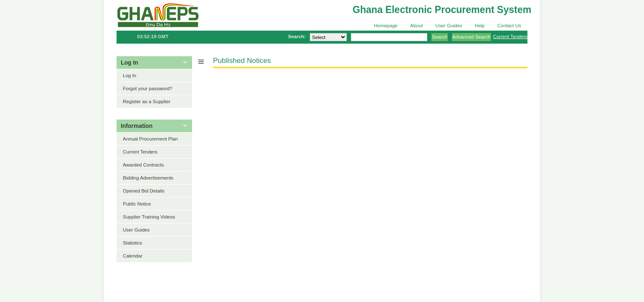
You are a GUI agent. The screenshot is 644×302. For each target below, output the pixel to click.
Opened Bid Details (143, 190)
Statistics (132, 242)
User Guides (448, 25)
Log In (129, 75)
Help (480, 25)
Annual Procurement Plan (150, 138)
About (416, 25)
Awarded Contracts (143, 164)
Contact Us (509, 25)
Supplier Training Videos (149, 216)
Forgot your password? (147, 88)
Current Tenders (510, 36)
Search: (297, 36)
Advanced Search (471, 36)
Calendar (133, 255)
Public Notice (137, 203)
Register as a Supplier (146, 101)
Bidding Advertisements (148, 177)
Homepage (385, 25)
